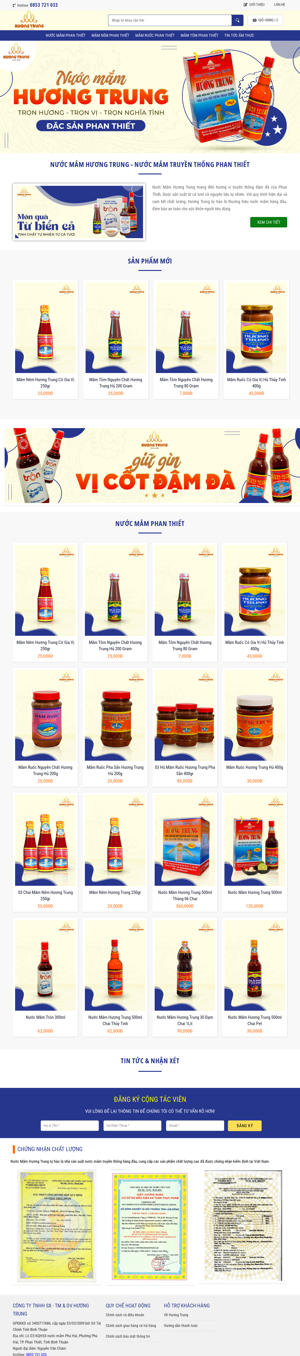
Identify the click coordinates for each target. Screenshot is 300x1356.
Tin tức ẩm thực (239, 35)
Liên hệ (277, 5)
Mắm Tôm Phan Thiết (199, 35)
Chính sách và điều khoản (125, 1315)
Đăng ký (245, 1125)
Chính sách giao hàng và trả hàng (131, 1325)
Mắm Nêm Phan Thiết (110, 35)
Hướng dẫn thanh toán (181, 1325)
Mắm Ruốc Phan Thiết (155, 35)
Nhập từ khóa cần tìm (237, 20)
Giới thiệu (254, 5)
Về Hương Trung (176, 1315)
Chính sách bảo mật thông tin (128, 1336)
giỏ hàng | (265, 20)
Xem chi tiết (268, 222)
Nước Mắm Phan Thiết (66, 35)
